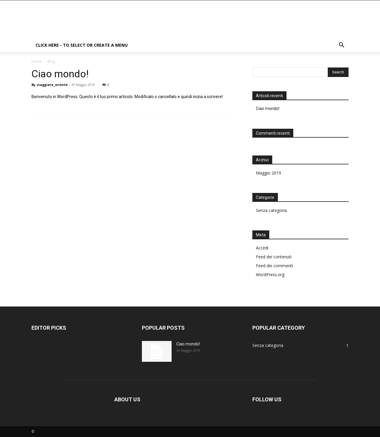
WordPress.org (270, 274)
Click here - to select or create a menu (82, 45)
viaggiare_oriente (52, 84)
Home (36, 61)
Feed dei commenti (274, 265)
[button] (341, 45)
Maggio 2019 (268, 173)
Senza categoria (271, 210)
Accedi (262, 248)
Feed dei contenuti (274, 257)
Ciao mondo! (60, 74)
